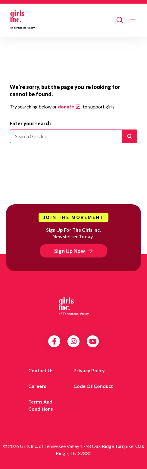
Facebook (54, 341)
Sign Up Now (69, 251)
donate (66, 106)
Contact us (41, 370)
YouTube (93, 341)
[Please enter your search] (73, 136)
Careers (37, 386)
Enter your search (30, 123)
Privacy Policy (89, 370)
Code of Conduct (93, 386)
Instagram (73, 341)
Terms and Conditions (40, 405)
